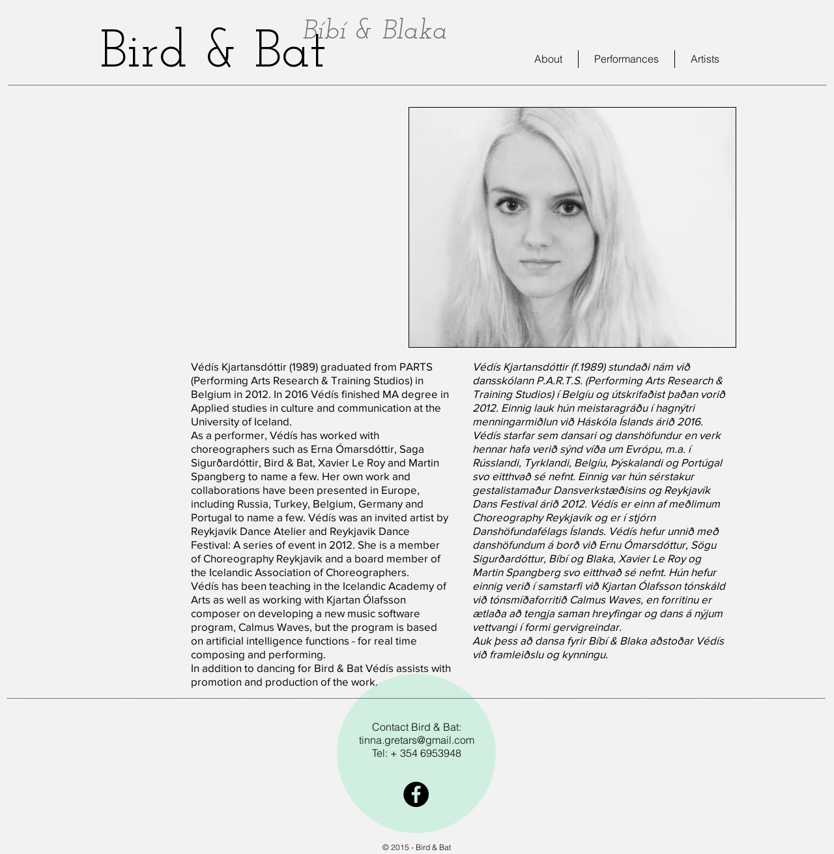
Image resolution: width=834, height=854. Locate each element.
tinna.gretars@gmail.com (416, 739)
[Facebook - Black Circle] (416, 794)
